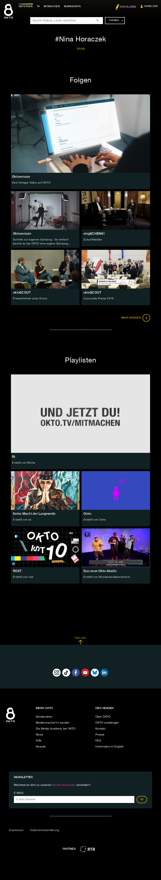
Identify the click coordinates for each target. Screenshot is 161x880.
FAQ (98, 740)
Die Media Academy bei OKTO (56, 728)
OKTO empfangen (107, 722)
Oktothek (26, 6)
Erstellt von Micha (23, 462)
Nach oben (80, 641)
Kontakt (100, 728)
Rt (13, 457)
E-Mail (19, 793)
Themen (116, 20)
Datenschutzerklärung (44, 830)
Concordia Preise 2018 (98, 298)
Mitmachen (52, 6)
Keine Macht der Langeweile (34, 514)
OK (142, 799)
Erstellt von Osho (94, 519)
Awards (41, 746)
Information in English (109, 746)
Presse (100, 734)
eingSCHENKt (94, 233)
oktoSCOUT (22, 292)
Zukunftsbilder (92, 239)
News (39, 734)
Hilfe (39, 740)
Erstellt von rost (23, 576)
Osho (87, 514)
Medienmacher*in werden (53, 722)
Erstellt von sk (22, 519)
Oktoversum (22, 233)
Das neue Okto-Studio (99, 571)
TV (38, 6)
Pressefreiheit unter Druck (30, 298)
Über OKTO (103, 716)
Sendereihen (44, 716)
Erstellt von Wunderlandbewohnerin (106, 576)
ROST (17, 571)
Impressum (16, 830)
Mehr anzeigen (135, 317)
